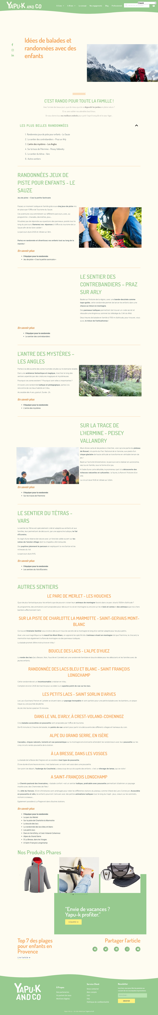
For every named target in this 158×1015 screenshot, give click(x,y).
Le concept (82, 6)
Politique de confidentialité (98, 1002)
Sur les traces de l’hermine (34, 495)
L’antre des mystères (32, 408)
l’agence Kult (90, 1011)
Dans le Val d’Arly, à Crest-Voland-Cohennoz (41, 833)
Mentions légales (63, 999)
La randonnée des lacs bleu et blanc (38, 827)
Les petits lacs (29, 830)
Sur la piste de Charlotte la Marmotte (38, 820)
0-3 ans (60, 5)
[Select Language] (147, 3)
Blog (106, 6)
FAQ (88, 999)
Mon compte (92, 992)
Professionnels (117, 6)
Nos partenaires (62, 992)
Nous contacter (93, 989)
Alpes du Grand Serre (32, 836)
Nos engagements (96, 6)
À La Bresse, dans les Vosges (35, 839)
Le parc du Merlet (30, 817)
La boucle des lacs (30, 823)
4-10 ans (71, 5)
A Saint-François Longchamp (35, 843)
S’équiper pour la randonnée (35, 256)
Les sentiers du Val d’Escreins (35, 569)
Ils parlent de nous (63, 995)
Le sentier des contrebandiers (37, 336)
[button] (20, 875)
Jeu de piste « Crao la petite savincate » (39, 259)
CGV (88, 995)
